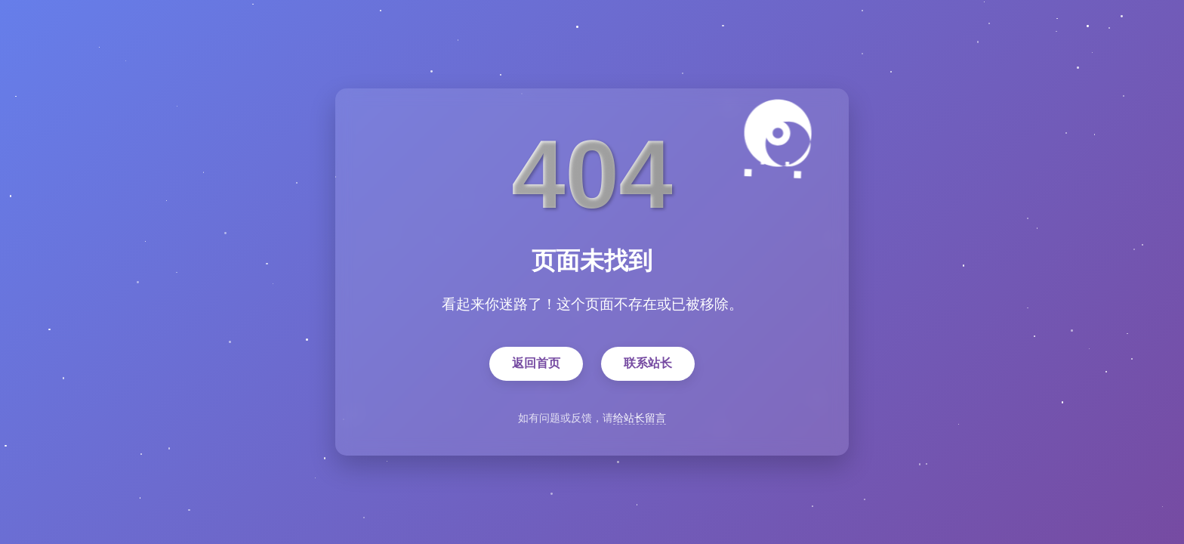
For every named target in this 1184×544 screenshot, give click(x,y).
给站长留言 (639, 419)
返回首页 (536, 363)
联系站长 (648, 363)
